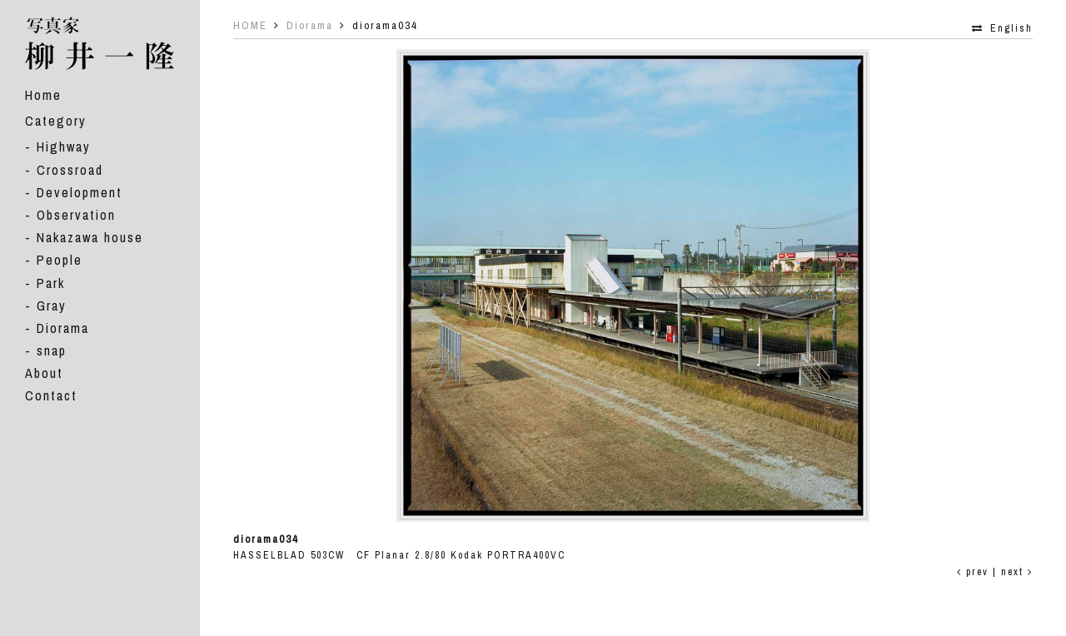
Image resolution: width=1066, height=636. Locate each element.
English (1011, 28)
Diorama (63, 328)
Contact (51, 395)
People (59, 260)
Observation (76, 215)
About (44, 373)
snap (52, 350)
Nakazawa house (90, 237)
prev (973, 572)
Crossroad (70, 170)
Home (43, 95)
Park (51, 283)
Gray (52, 305)
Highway (64, 146)
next (1017, 572)
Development (79, 192)
